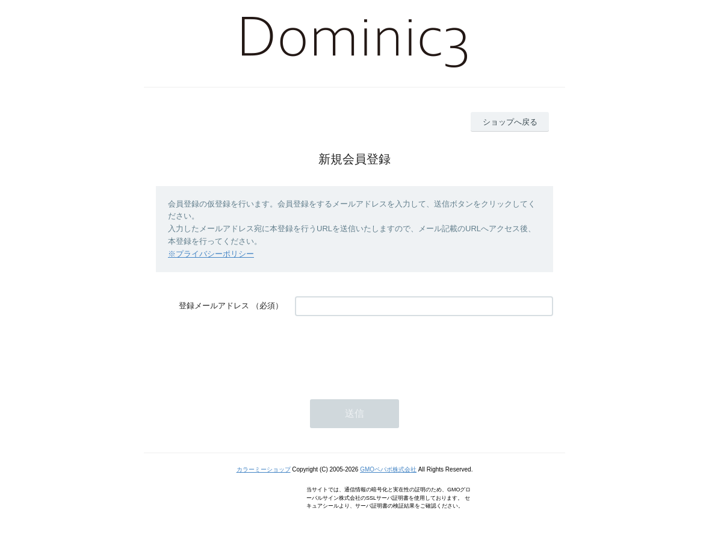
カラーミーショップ (264, 469)
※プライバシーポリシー (211, 253)
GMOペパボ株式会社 (388, 469)
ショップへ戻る (510, 121)
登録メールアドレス (214, 305)
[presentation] (386, 351)
